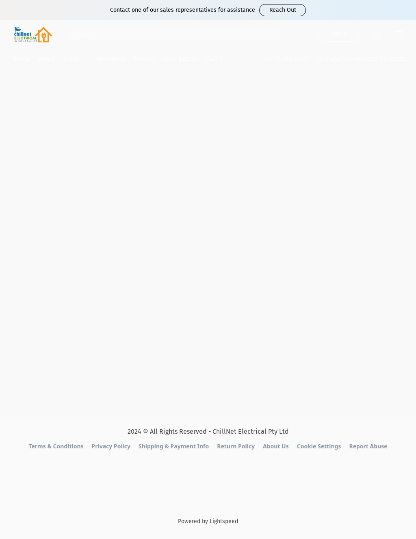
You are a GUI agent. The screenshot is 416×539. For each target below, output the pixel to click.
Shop (73, 59)
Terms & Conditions (55, 446)
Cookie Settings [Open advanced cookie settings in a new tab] (319, 446)
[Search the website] (271, 34)
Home (21, 59)
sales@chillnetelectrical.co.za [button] (361, 59)
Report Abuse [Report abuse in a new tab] (368, 446)
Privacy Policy (111, 446)
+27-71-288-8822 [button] (285, 59)
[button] (282, 10)
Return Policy (236, 446)
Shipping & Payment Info (174, 446)
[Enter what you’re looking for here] (175, 35)
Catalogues (108, 59)
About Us (276, 446)
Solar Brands (180, 59)
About (46, 59)
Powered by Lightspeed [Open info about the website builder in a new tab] (208, 521)
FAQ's (214, 59)
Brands (143, 59)
